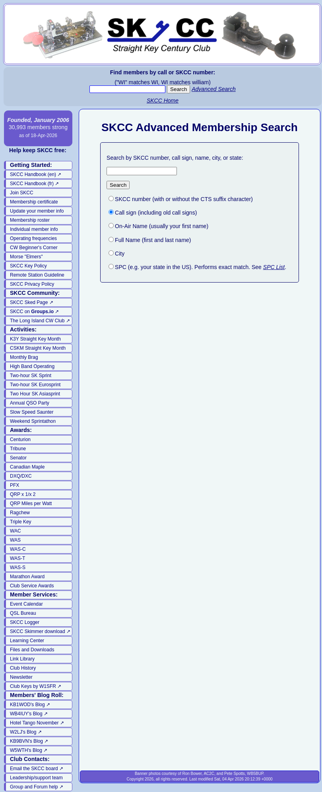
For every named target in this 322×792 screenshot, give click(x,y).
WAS (15, 540)
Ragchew (20, 512)
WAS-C (18, 549)
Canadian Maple (27, 467)
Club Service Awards (32, 586)
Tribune (18, 448)
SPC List (274, 267)
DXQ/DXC (21, 476)
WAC (15, 531)
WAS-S (17, 567)
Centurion (20, 439)
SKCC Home (162, 100)
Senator (18, 458)
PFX (14, 485)
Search (118, 185)
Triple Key (20, 522)
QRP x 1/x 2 (22, 494)
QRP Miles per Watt (31, 503)
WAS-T (17, 558)
